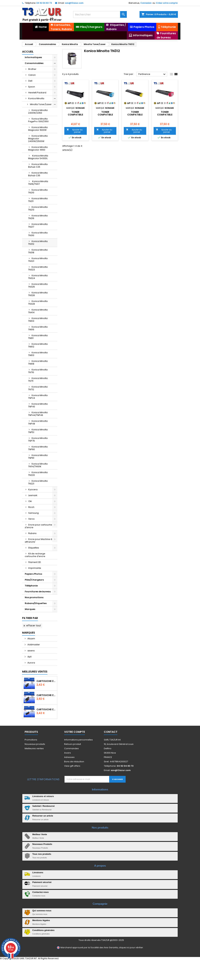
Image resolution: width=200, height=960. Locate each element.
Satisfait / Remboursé (43, 806)
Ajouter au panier (74, 130)
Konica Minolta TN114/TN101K (38, 465)
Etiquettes (33, 547)
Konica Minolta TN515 (38, 328)
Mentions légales (41, 920)
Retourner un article (42, 815)
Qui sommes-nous (41, 910)
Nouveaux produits (35, 744)
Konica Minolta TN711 (38, 379)
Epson (31, 86)
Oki (30, 501)
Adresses (69, 757)
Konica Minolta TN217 (38, 225)
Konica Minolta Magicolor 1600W (38, 129)
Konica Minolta (36, 98)
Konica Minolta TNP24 (38, 397)
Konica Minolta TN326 (38, 294)
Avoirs (67, 752)
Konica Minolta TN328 (38, 302)
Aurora (31, 662)
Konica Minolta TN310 (38, 234)
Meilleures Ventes (34, 672)
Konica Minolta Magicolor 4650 (38, 148)
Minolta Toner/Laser (41, 104)
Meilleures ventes (34, 748)
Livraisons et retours (43, 796)
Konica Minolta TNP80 (38, 448)
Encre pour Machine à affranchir (38, 540)
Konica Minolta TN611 (38, 337)
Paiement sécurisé (41, 882)
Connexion (146, 3)
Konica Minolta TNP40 (38, 405)
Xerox (31, 518)
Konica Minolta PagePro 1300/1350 (38, 120)
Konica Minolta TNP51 (38, 431)
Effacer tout (32, 625)
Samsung (33, 513)
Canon (32, 75)
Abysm (31, 638)
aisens (31, 650)
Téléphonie (31, 585)
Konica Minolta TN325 (38, 285)
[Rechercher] (100, 14)
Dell (30, 80)
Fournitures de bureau (38, 591)
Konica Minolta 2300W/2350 (38, 111)
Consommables (34, 63)
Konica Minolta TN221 (38, 482)
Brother (32, 69)
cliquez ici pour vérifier (131, 947)
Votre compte (74, 732)
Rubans (32, 533)
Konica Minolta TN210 (38, 191)
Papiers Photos (33, 573)
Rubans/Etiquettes (36, 603)
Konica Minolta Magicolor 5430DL (38, 157)
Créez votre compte (167, 3)
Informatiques (33, 57)
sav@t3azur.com (74, 3)
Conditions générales (43, 930)
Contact (110, 732)
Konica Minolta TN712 (38, 388)
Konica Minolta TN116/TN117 (38, 183)
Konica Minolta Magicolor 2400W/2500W (38, 138)
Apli (29, 656)
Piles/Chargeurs (34, 579)
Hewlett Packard (37, 92)
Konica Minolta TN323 (38, 268)
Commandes (71, 748)
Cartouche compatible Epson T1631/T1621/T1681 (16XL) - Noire (46, 681)
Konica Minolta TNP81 (38, 457)
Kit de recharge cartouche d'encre (35, 555)
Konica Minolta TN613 (38, 354)
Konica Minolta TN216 (38, 217)
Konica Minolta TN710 (38, 371)
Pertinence (152, 74)
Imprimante (34, 568)
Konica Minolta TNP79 (38, 439)
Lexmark (32, 495)
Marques (30, 609)
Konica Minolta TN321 (38, 260)
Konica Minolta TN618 (38, 362)
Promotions (31, 739)
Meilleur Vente (39, 834)
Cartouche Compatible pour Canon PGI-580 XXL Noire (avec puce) (46, 695)
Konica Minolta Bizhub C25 (38, 166)
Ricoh (31, 507)
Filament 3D (34, 562)
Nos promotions (34, 597)
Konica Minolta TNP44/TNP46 (38, 414)
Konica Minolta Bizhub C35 (38, 174)
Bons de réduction (74, 761)
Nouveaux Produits (42, 844)
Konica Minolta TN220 (38, 474)
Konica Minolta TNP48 (38, 422)
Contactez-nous (40, 892)
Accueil (28, 52)
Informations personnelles (78, 739)
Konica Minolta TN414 (38, 311)
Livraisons (37, 872)
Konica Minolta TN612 (38, 345)
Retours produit (72, 744)
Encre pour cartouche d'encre (38, 526)
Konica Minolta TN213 (38, 208)
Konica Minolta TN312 (38, 243)
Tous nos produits (41, 854)
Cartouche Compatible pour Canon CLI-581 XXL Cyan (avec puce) (46, 709)
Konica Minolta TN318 (38, 251)
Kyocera (33, 489)
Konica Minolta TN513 (38, 320)
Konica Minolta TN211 (38, 200)
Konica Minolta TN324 (38, 277)
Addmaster (33, 644)
